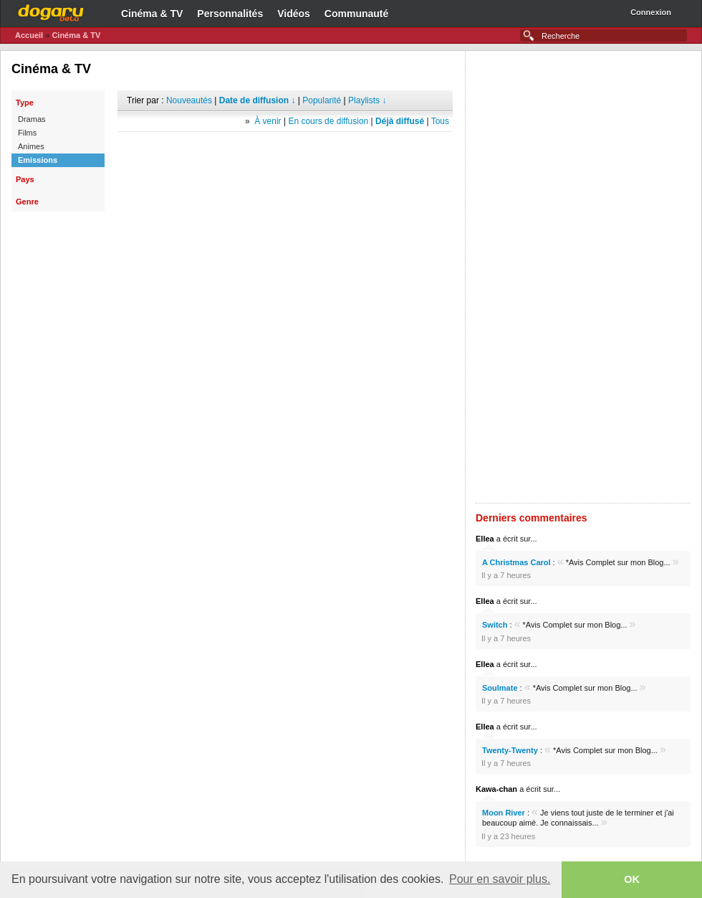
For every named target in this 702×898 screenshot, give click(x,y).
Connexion (650, 12)
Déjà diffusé (399, 121)
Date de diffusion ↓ (257, 100)
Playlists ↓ (367, 100)
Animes (31, 146)
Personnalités (230, 13)
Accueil (29, 35)
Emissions (37, 160)
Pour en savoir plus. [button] (499, 879)
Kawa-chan (496, 789)
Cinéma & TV (152, 13)
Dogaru (51, 11)
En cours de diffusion (328, 121)
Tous (440, 121)
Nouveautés (189, 100)
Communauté (356, 13)
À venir (267, 121)
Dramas (32, 119)
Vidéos (293, 13)
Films (27, 132)
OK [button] (632, 879)
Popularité (321, 100)
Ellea (485, 538)
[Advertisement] (285, 153)
